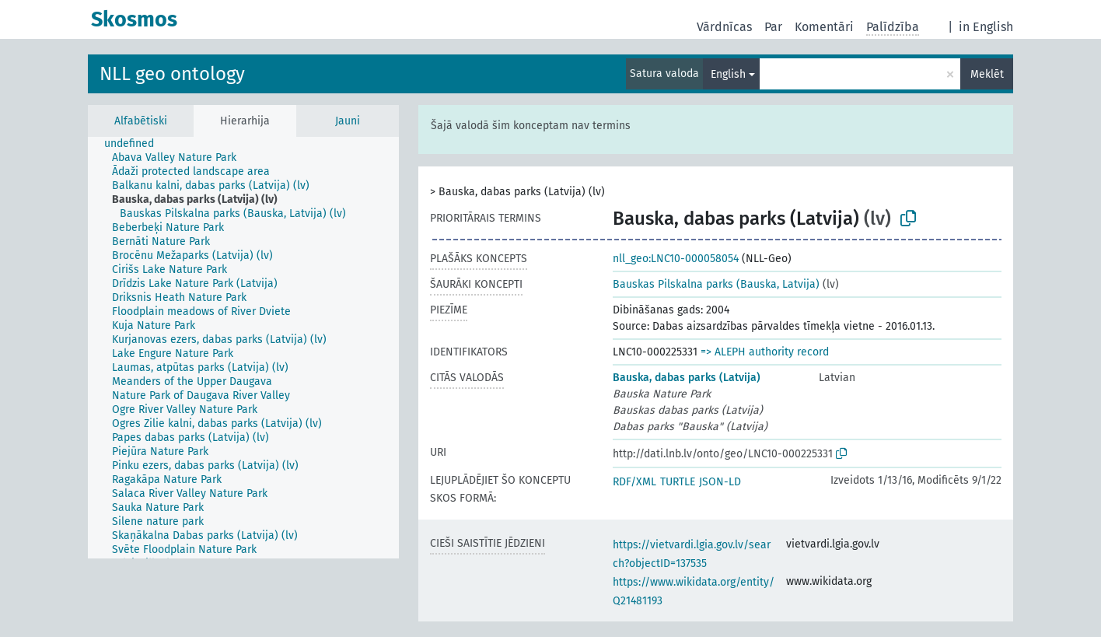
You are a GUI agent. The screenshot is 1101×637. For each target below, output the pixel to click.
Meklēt (987, 74)
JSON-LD (720, 481)
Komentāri (824, 26)
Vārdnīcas (724, 26)
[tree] (243, 347)
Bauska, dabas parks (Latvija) (686, 377)
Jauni (347, 121)
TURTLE (677, 481)
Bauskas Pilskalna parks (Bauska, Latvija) (716, 284)
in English (986, 26)
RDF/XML (634, 481)
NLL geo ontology (172, 74)
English (728, 74)
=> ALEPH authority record (765, 352)
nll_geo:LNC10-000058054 (676, 258)
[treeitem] (135, 144)
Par (773, 26)
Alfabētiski (140, 121)
